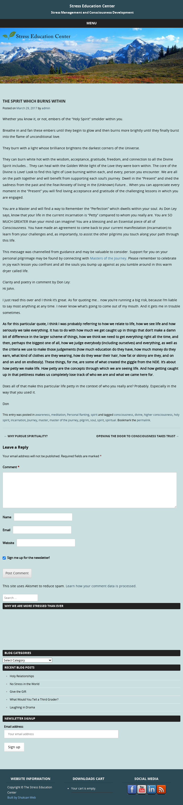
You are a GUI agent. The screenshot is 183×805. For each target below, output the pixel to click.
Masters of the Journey (108, 258)
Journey (32, 420)
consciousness (123, 414)
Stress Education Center (92, 6)
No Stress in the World (24, 684)
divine (138, 414)
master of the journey (64, 420)
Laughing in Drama (22, 707)
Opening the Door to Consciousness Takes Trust (137, 436)
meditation (58, 414)
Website (8, 543)
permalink (143, 420)
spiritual (110, 420)
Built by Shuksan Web (21, 797)
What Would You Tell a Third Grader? (34, 699)
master (43, 420)
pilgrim (84, 420)
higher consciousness (158, 414)
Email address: (14, 726)
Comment (11, 467)
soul (93, 420)
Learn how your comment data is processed (101, 586)
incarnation (18, 420)
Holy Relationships (22, 676)
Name (7, 517)
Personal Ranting (78, 414)
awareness (42, 414)
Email (6, 530)
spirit (94, 414)
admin (46, 108)
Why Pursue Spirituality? (26, 436)
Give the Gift (18, 691)
